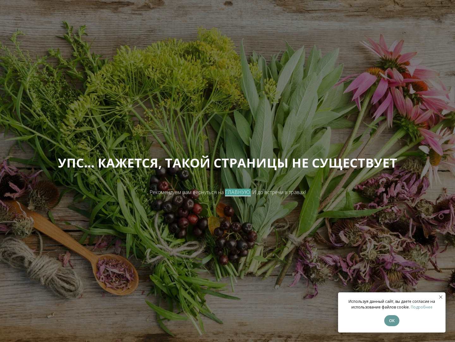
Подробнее (422, 307)
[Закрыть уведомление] (441, 297)
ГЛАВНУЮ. (238, 192)
